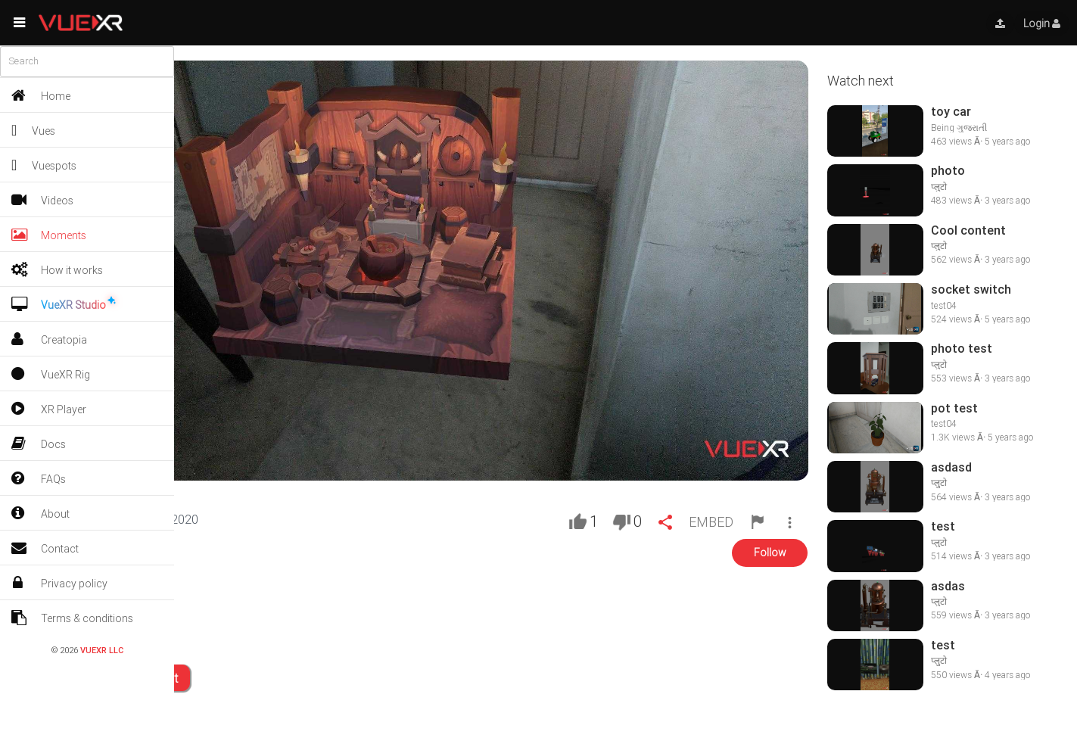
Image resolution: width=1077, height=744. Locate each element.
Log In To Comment (121, 679)
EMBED (709, 523)
